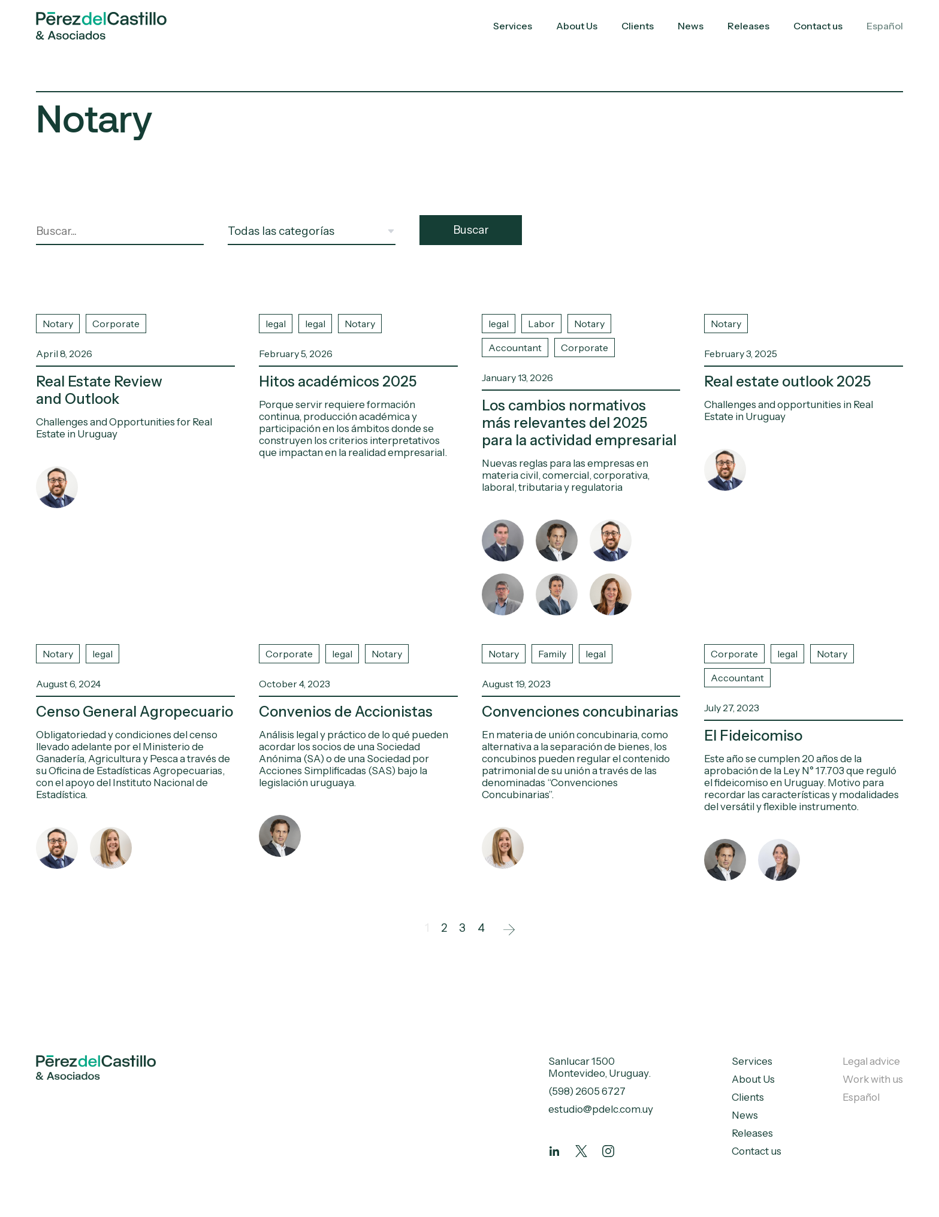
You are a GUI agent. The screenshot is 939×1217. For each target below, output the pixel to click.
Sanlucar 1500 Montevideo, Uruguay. (599, 1067)
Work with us (873, 1079)
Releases (748, 26)
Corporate (116, 324)
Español (884, 26)
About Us (576, 26)
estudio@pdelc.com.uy (600, 1109)
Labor (541, 324)
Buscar (471, 230)
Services (512, 26)
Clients (637, 26)
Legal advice (871, 1061)
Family (552, 654)
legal (275, 324)
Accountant (515, 348)
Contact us (818, 26)
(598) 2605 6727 (587, 1091)
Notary (58, 324)
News (691, 26)
